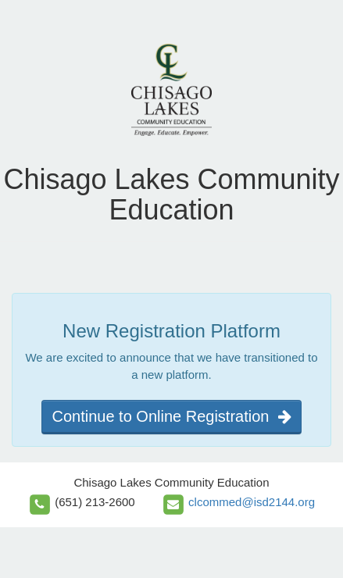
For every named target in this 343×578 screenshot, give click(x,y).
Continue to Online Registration (171, 416)
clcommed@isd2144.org (251, 501)
